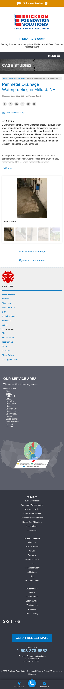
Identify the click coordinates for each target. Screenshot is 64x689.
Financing (6, 303)
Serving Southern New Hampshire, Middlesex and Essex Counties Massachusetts (32, 45)
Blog (4, 333)
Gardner (9, 426)
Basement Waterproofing (32, 505)
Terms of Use (56, 671)
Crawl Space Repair (32, 513)
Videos (5, 325)
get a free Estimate (32, 637)
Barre (8, 399)
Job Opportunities (10, 359)
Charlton (9, 406)
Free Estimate (32, 526)
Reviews (6, 350)
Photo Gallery (8, 355)
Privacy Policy (42, 671)
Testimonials (7, 342)
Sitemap (32, 674)
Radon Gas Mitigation (32, 522)
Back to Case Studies (32, 260)
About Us (7, 286)
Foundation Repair (32, 501)
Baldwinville (11, 396)
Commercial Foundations (32, 518)
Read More (7, 168)
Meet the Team (8, 307)
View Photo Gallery (13, 112)
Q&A (4, 312)
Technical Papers (9, 316)
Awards (5, 299)
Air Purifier (32, 530)
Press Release (8, 294)
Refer (4, 346)
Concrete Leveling (32, 509)
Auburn (9, 394)
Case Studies (8, 329)
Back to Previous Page (32, 251)
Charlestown (11, 404)
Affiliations (6, 320)
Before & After (8, 337)
